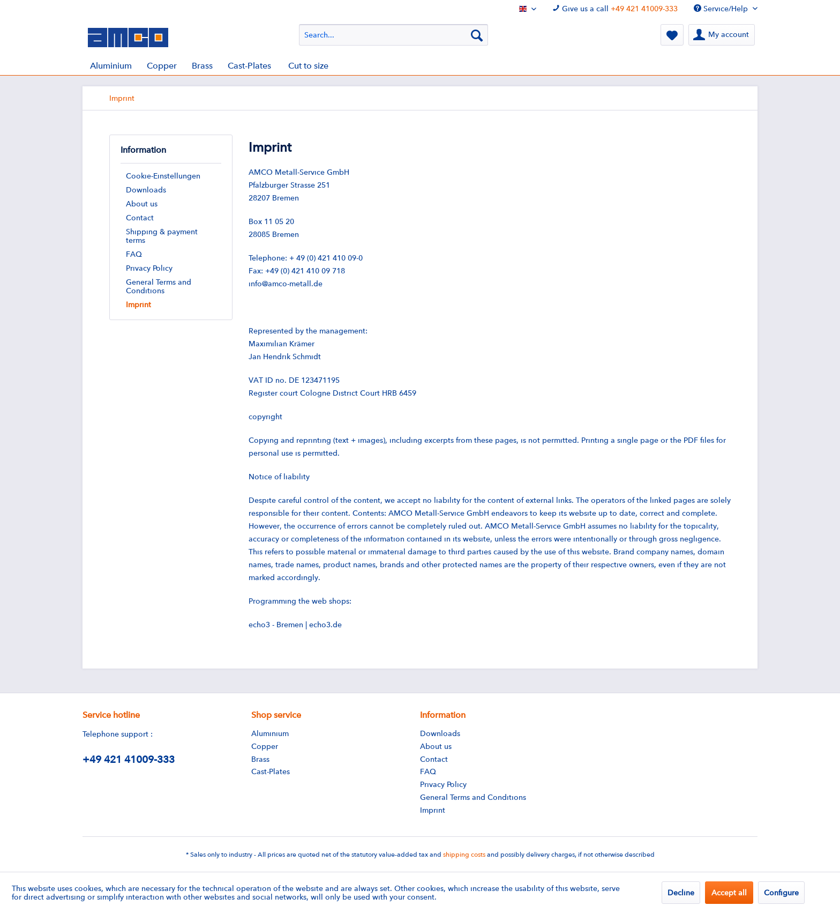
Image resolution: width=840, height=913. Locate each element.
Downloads (146, 189)
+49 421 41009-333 (644, 8)
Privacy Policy (149, 268)
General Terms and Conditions (158, 286)
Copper (264, 746)
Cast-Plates (270, 771)
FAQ (134, 254)
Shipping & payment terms (162, 235)
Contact (140, 217)
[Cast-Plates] (249, 65)
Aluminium (270, 733)
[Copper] (161, 65)
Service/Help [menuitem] (722, 8)
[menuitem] (393, 35)
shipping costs (464, 854)
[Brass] (202, 65)
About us (142, 203)
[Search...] (393, 35)
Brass (260, 759)
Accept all (729, 892)
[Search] (477, 35)
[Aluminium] (110, 65)
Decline (681, 892)
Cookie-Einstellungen (163, 176)
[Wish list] (672, 35)
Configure (781, 892)
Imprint (138, 304)
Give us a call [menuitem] (615, 8)
